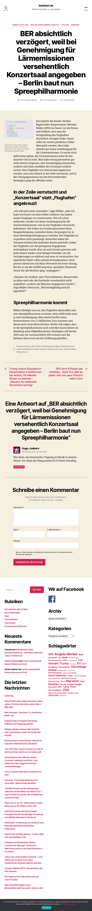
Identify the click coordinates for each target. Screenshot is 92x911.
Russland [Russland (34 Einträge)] (52, 686)
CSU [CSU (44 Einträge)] (80, 659)
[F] (68, 598)
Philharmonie (22, 351)
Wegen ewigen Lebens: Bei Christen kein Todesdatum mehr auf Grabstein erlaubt (23, 732)
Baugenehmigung (24, 346)
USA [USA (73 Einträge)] (66, 689)
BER (33, 346)
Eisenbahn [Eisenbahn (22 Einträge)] (73, 663)
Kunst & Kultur (20, 25)
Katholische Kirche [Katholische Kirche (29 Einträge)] (68, 678)
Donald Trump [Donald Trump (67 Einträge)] (58, 663)
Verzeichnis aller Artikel (16, 609)
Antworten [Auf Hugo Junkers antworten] (19, 466)
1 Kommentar (69, 100)
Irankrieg (9, 695)
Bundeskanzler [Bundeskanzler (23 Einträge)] (74, 657)
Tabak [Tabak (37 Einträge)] (66, 686)
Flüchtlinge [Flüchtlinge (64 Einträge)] (78, 666)
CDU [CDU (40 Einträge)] (65, 659)
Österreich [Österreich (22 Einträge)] (63, 695)
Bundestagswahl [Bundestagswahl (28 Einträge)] (55, 660)
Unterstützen (11, 619)
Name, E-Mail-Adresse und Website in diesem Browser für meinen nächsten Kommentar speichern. (44, 553)
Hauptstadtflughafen (25, 349)
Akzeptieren (47, 908)
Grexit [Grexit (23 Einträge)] (73, 670)
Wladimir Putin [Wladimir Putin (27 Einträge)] (73, 693)
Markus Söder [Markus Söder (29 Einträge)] (54, 681)
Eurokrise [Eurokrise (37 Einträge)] (53, 666)
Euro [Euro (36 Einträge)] (84, 663)
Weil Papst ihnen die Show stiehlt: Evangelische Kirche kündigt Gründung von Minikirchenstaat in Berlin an (24, 814)
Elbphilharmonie (68, 346)
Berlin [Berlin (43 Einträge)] (65, 657)
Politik (65, 25)
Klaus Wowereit (40, 349)
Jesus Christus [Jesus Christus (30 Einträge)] (80, 675)
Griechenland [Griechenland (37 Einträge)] (55, 672)
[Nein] (89, 905)
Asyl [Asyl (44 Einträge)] (81, 654)
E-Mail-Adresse (54, 529)
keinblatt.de (46, 5)
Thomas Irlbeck (30, 100)
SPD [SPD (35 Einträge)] (60, 686)
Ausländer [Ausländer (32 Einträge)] (52, 657)
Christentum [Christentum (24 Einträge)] (72, 660)
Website (16, 540)
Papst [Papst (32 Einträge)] (82, 681)
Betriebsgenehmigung (51, 346)
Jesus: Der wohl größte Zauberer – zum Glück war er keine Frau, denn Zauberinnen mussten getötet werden (23, 859)
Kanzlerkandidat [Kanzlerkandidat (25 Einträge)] (54, 678)
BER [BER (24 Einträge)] (59, 657)
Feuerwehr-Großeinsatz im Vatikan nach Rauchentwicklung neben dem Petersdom (24, 825)
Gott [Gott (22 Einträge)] (68, 670)
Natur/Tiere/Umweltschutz (45, 25)
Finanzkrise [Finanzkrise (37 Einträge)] (64, 666)
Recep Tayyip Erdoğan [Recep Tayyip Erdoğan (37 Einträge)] (71, 684)
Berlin (38, 346)
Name (16, 529)
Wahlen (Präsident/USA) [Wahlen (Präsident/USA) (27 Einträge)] (57, 693)
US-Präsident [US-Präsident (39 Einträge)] (55, 689)
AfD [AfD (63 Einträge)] (50, 654)
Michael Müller (70, 349)
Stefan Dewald (12, 660)
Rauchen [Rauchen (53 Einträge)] (53, 683)
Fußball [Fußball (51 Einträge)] (52, 669)
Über (7, 615)
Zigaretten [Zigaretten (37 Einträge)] (53, 695)
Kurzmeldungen (12, 612)
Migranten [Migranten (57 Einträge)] (72, 680)
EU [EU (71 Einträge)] (79, 663)
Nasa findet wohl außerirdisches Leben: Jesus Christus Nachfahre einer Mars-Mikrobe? (24, 703)
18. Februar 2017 (50, 100)
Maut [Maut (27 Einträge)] (63, 681)
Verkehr (75, 25)
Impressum (10, 622)
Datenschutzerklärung (15, 626)
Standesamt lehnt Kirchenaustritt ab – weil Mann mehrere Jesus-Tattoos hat (24, 652)
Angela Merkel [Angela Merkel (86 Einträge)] (66, 654)
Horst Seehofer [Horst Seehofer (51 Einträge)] (57, 675)
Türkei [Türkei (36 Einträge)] (73, 686)
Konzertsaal (53, 349)
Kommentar (18, 507)
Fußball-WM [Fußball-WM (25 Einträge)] (62, 670)
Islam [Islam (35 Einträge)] (70, 675)
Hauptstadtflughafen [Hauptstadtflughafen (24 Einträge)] (70, 672)
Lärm (61, 349)
